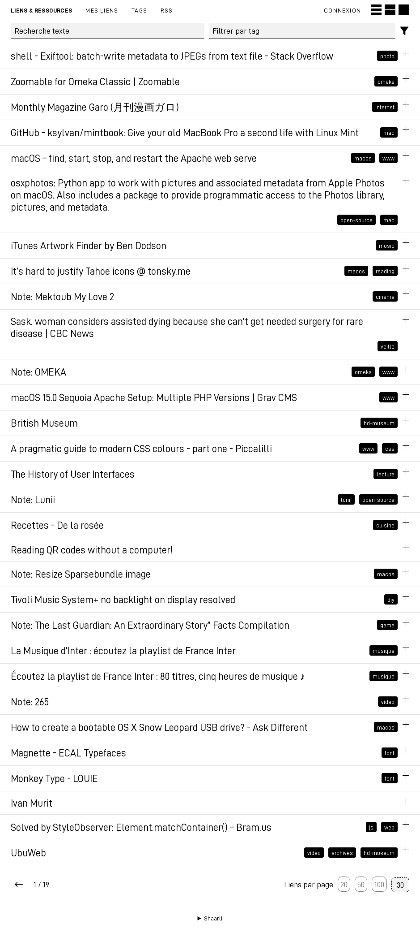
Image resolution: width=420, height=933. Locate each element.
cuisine (385, 525)
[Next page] (19, 885)
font (390, 752)
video (388, 701)
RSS (167, 10)
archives (342, 852)
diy (391, 599)
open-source (356, 220)
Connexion (342, 10)
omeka (386, 81)
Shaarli (213, 918)
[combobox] (302, 31)
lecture (386, 474)
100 (379, 884)
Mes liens (101, 10)
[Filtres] (404, 31)
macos (363, 158)
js (371, 827)
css (390, 448)
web (389, 827)
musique (384, 650)
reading (385, 271)
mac (389, 132)
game (387, 625)
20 (344, 884)
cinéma (385, 296)
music (387, 245)
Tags (139, 10)
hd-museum (379, 423)
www (388, 158)
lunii (346, 499)
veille (388, 346)
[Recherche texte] (107, 31)
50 (361, 884)
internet (385, 107)
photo (387, 56)
